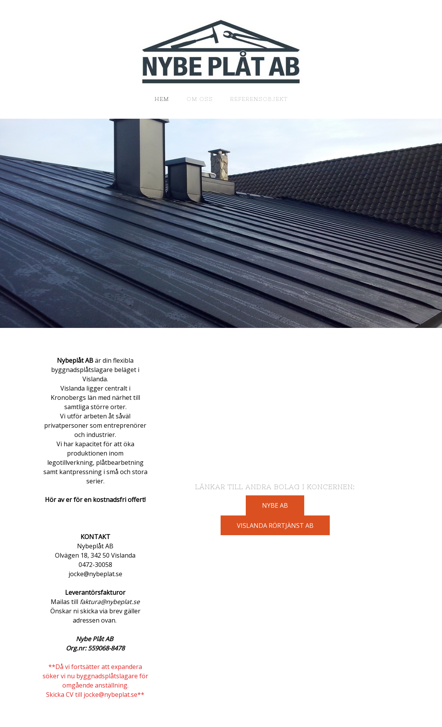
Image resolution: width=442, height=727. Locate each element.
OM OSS (200, 99)
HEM (161, 99)
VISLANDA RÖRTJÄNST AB (275, 525)
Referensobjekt (259, 99)
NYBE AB (275, 505)
